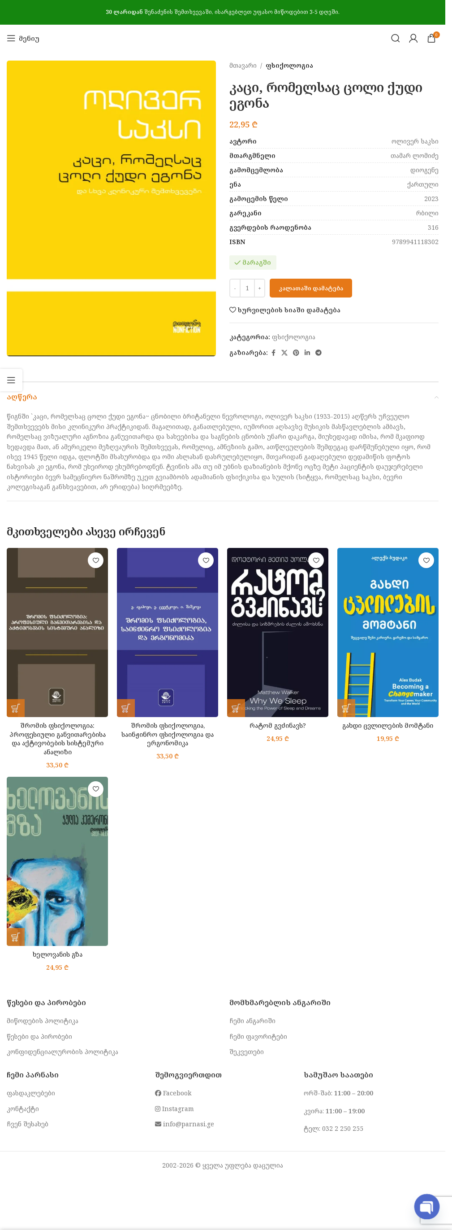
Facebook (173, 1093)
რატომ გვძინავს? (277, 725)
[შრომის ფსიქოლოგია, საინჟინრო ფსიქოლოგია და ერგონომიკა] (167, 632)
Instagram (174, 1108)
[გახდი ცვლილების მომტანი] (388, 632)
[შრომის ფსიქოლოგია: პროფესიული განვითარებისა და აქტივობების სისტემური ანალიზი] (57, 632)
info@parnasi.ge (184, 1124)
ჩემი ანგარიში (252, 1020)
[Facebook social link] (273, 353)
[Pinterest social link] (296, 353)
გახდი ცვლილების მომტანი (388, 725)
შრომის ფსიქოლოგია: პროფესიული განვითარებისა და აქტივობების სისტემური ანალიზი (57, 738)
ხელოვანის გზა (57, 954)
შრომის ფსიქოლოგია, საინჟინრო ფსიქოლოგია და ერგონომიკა (168, 734)
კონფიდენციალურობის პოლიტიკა (62, 1051)
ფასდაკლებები (31, 1093)
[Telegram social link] (318, 353)
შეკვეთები (246, 1051)
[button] (16, 708)
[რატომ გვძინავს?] (277, 632)
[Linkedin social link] (307, 353)
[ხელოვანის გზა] (57, 861)
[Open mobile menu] (23, 38)
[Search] (396, 38)
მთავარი (243, 65)
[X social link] (284, 353)
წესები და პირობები (39, 1036)
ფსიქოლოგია (289, 65)
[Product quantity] (247, 288)
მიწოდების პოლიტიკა (42, 1020)
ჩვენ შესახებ (27, 1124)
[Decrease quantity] (235, 288)
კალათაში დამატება (311, 288)
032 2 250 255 (342, 1128)
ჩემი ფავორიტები (258, 1036)
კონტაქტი (23, 1108)
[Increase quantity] (259, 288)
